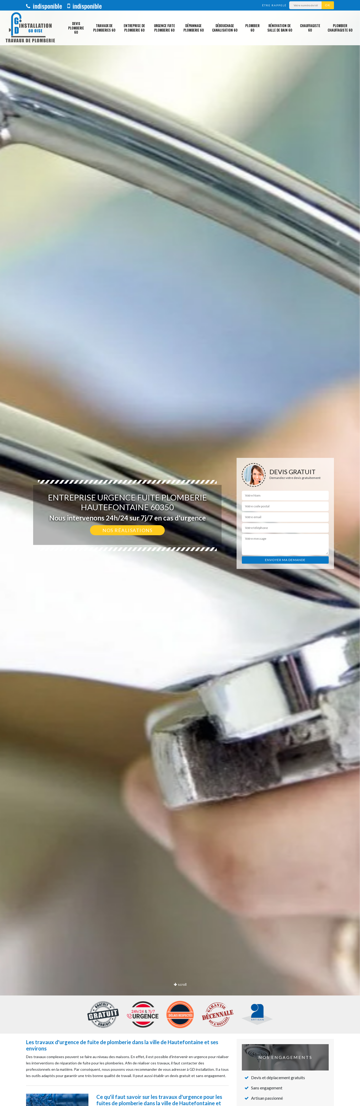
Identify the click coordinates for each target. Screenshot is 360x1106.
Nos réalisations (127, 530)
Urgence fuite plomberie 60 (164, 28)
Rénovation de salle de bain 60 (279, 28)
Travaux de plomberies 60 (104, 28)
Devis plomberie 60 (76, 28)
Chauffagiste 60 (310, 28)
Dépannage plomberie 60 (193, 28)
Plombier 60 (252, 28)
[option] (180, 553)
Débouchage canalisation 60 (224, 28)
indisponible (44, 6)
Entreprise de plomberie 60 (134, 28)
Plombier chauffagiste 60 (340, 28)
